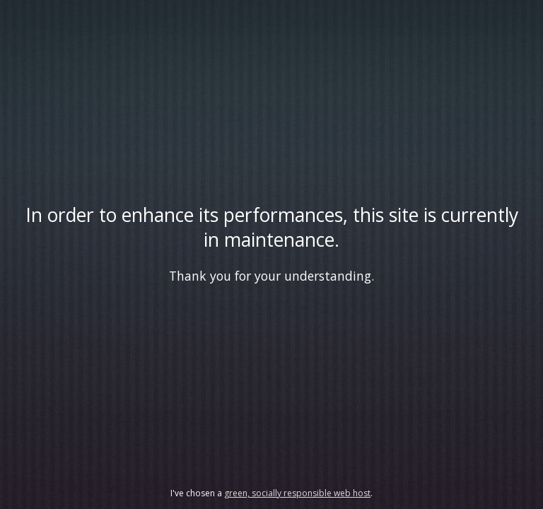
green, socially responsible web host (297, 493)
